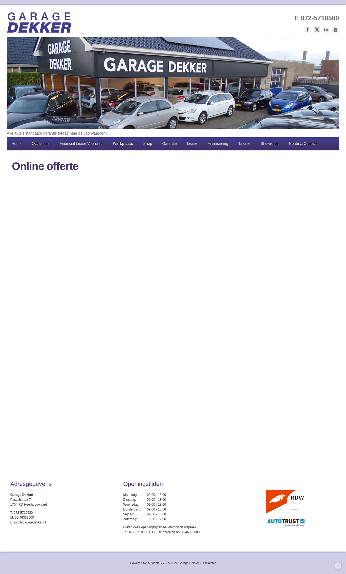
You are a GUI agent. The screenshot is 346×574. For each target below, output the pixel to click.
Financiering (218, 143)
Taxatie (244, 143)
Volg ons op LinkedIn (326, 29)
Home (17, 143)
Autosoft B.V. (156, 563)
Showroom (270, 143)
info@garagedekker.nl (30, 522)
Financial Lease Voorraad (81, 143)
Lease (192, 143)
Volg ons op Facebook (307, 29)
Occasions (40, 143)
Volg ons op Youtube (335, 29)
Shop (147, 143)
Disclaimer (209, 563)
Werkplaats (123, 143)
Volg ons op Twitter (317, 29)
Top (337, 565)
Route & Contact (303, 143)
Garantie (169, 143)
